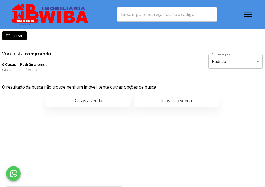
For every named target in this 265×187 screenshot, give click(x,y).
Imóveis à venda (176, 100)
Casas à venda (88, 100)
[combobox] (167, 14)
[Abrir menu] (248, 14)
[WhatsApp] (13, 173)
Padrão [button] (219, 61)
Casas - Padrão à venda (19, 70)
